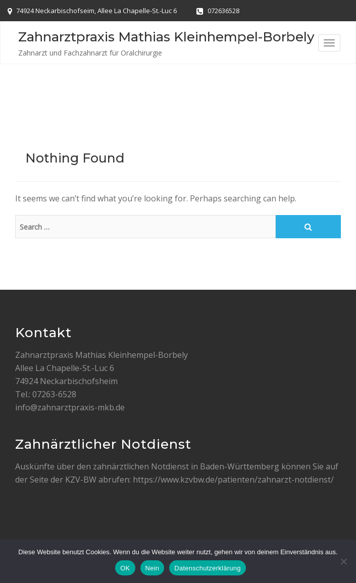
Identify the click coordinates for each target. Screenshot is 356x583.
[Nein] (343, 561)
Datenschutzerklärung (207, 568)
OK (125, 568)
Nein (152, 568)
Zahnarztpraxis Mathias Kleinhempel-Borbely (166, 37)
